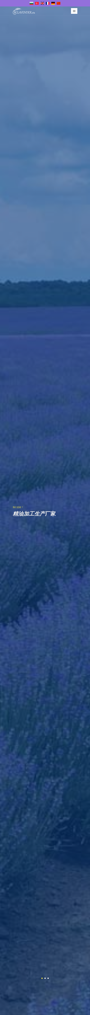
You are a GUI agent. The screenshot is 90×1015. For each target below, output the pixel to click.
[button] (42, 978)
